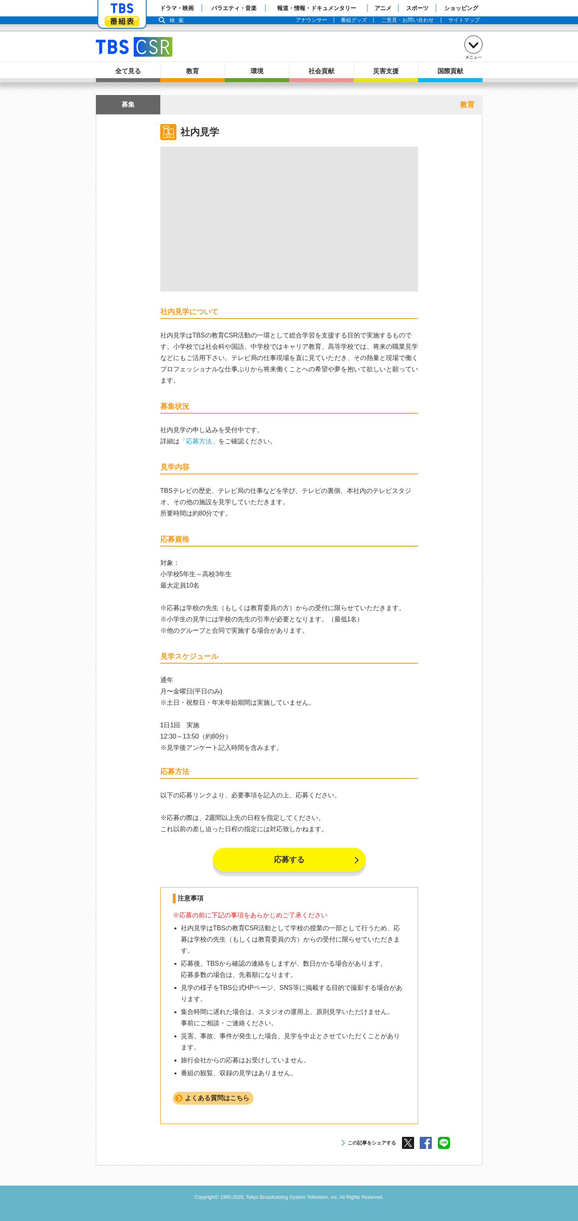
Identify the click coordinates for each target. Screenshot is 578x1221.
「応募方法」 (199, 441)
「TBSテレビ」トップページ (122, 8)
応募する (289, 859)
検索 (179, 20)
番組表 (122, 21)
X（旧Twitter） (408, 1143)
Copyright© (207, 1197)
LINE (444, 1143)
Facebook (426, 1143)
